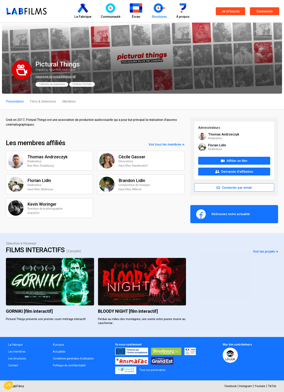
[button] (8, 385)
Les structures (17, 358)
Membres (69, 101)
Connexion (265, 11)
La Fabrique (15, 344)
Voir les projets (265, 251)
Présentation (15, 101)
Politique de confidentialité (69, 365)
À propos (58, 344)
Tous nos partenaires (152, 369)
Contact (13, 365)
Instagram (245, 386)
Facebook (231, 386)
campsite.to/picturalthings (54, 76)
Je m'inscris (230, 11)
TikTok (272, 386)
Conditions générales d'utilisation (73, 358)
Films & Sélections (43, 101)
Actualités (59, 351)
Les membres (16, 351)
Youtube (260, 386)
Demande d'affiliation (234, 172)
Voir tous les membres (166, 144)
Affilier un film (234, 161)
